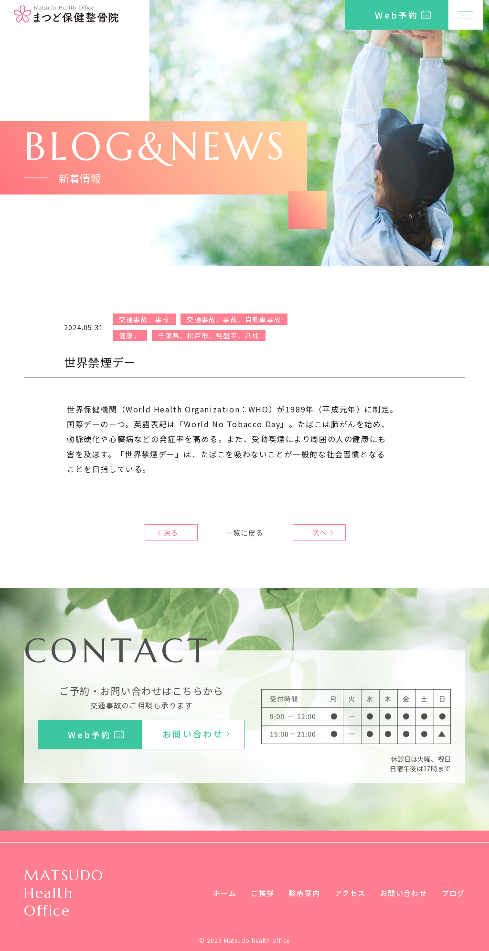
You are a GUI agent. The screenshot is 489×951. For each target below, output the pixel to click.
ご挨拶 (253, 892)
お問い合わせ (400, 892)
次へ (317, 532)
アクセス (344, 892)
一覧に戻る (244, 532)
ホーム (213, 892)
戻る (171, 532)
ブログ (452, 892)
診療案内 (296, 892)
